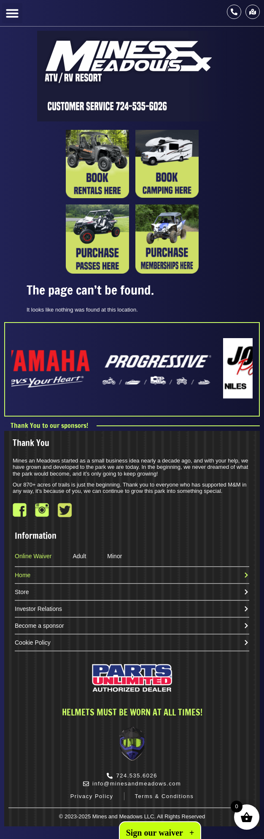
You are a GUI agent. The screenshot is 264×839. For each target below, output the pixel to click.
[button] (12, 13)
